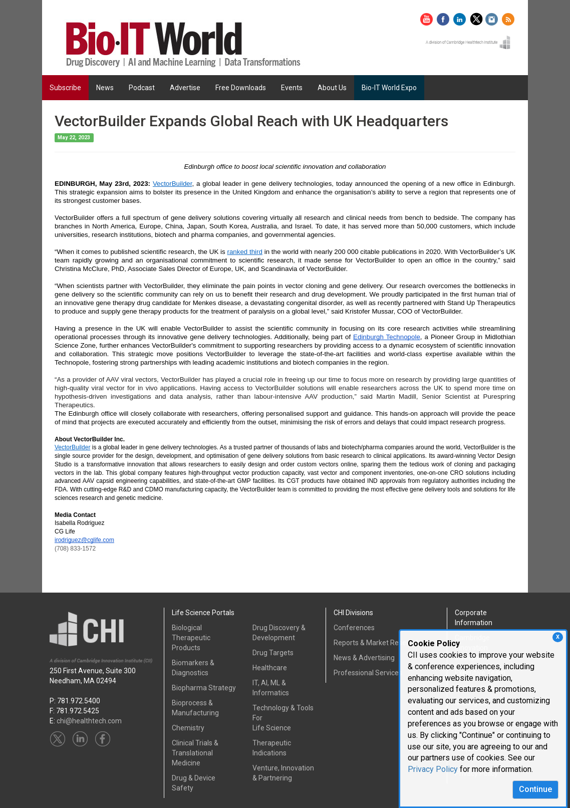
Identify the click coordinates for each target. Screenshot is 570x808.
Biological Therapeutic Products (191, 638)
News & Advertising (364, 658)
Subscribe (65, 88)
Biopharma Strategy (204, 688)
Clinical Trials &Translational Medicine (195, 753)
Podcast (142, 88)
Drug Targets (273, 653)
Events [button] (292, 88)
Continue (535, 789)
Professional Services (368, 673)
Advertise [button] (185, 88)
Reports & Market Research (377, 643)
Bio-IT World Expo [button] (389, 88)
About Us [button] (332, 88)
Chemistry (188, 728)
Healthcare (269, 668)
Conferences (354, 628)
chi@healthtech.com (89, 721)
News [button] (105, 88)
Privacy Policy (433, 769)
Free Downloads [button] (240, 88)
